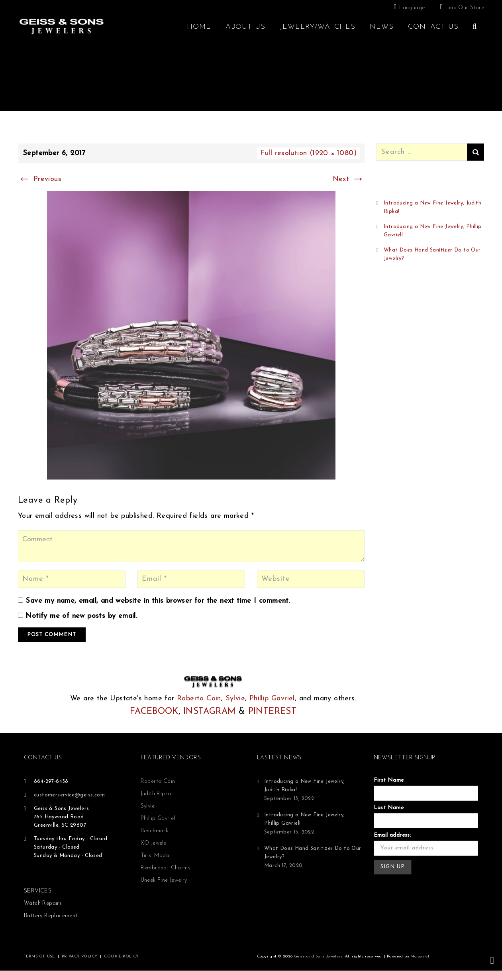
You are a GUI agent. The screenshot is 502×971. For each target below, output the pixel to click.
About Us (245, 27)
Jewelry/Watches (317, 27)
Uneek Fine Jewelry (164, 880)
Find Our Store (464, 8)
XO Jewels (154, 843)
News (382, 27)
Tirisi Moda (155, 856)
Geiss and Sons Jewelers (318, 956)
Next (349, 179)
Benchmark (155, 831)
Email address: (393, 835)
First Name (389, 780)
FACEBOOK (154, 711)
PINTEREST (272, 711)
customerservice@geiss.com (69, 795)
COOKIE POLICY (121, 956)
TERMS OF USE (39, 956)
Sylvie (235, 698)
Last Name (389, 808)
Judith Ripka (156, 794)
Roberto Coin (199, 698)
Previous (39, 179)
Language (412, 8)
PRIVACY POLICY (80, 956)
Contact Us (433, 27)
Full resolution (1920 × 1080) (308, 153)
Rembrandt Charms (165, 868)
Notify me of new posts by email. (81, 616)
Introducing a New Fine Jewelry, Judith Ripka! (432, 207)
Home (199, 27)
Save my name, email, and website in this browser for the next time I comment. (157, 601)
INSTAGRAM (209, 711)
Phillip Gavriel (272, 698)
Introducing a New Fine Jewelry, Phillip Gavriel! (433, 231)
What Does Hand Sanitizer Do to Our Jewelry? (432, 254)
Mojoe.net (419, 956)
